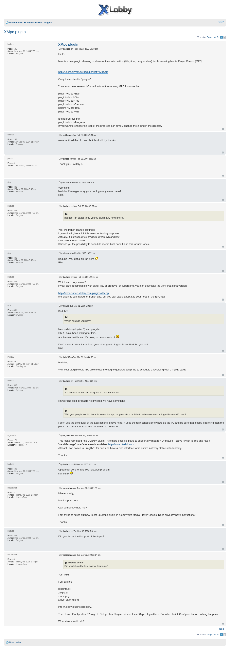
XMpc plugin (15, 32)
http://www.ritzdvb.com (121, 444)
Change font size (221, 22)
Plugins (48, 22)
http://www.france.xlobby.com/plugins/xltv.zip (83, 293)
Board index (15, 22)
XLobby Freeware (33, 22)
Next (221, 629)
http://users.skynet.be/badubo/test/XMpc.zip (83, 71)
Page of (212, 37)
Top (223, 129)
